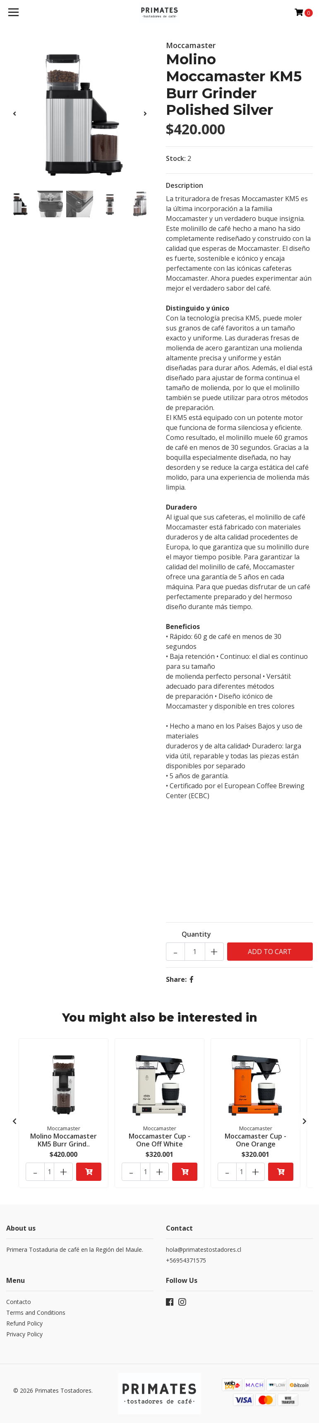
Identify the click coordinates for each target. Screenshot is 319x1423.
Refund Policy (24, 1323)
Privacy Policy (24, 1334)
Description (184, 185)
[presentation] (14, 113)
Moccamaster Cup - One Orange (255, 1140)
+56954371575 (186, 1260)
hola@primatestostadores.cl (203, 1249)
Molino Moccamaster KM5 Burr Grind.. (63, 1140)
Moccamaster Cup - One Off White (159, 1140)
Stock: (176, 158)
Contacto (18, 1302)
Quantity (196, 934)
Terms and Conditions (35, 1312)
